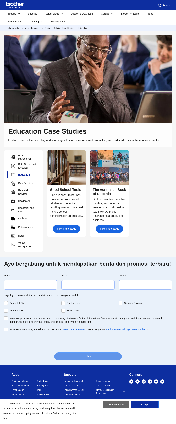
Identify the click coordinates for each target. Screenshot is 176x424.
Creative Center (103, 385)
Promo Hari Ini (14, 21)
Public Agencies (23, 227)
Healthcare (20, 201)
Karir (39, 390)
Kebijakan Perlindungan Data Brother (126, 329)
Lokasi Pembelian (130, 13)
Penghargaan (18, 390)
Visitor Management (21, 244)
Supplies (32, 13)
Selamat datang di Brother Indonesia (23, 28)
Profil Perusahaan (20, 381)
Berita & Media (43, 381)
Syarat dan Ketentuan (73, 329)
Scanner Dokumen (134, 303)
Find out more (116, 406)
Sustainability (43, 394)
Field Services (22, 183)
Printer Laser (74, 303)
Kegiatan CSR (18, 394)
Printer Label (16, 310)
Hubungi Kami (43, 385)
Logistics (19, 219)
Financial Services (19, 192)
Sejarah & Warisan (20, 385)
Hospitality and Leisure (22, 210)
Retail (17, 236)
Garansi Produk (71, 385)
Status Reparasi (103, 381)
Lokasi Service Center (74, 390)
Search (164, 5)
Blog (150, 13)
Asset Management (21, 157)
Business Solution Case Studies (59, 28)
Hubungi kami (58, 21)
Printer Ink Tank (18, 303)
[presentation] (30, 341)
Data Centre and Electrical (23, 166)
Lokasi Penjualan (72, 394)
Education (82, 28)
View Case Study (66, 228)
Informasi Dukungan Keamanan (105, 391)
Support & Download (82, 13)
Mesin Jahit (73, 310)
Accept (144, 406)
